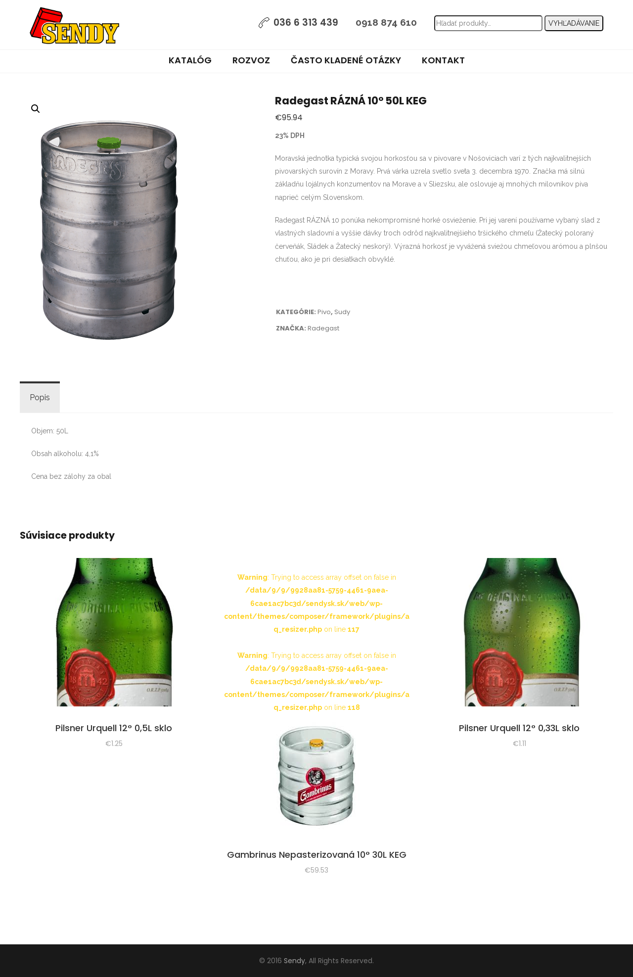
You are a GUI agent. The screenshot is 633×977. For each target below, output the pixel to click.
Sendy (294, 961)
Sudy (342, 312)
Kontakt (443, 60)
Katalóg (190, 60)
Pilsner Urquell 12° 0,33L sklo (519, 728)
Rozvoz (251, 60)
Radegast (323, 328)
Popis (40, 397)
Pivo (324, 312)
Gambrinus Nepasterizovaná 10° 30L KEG (317, 854)
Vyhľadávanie (573, 23)
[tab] (40, 398)
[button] (36, 109)
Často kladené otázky (346, 60)
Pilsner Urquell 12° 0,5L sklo (113, 728)
